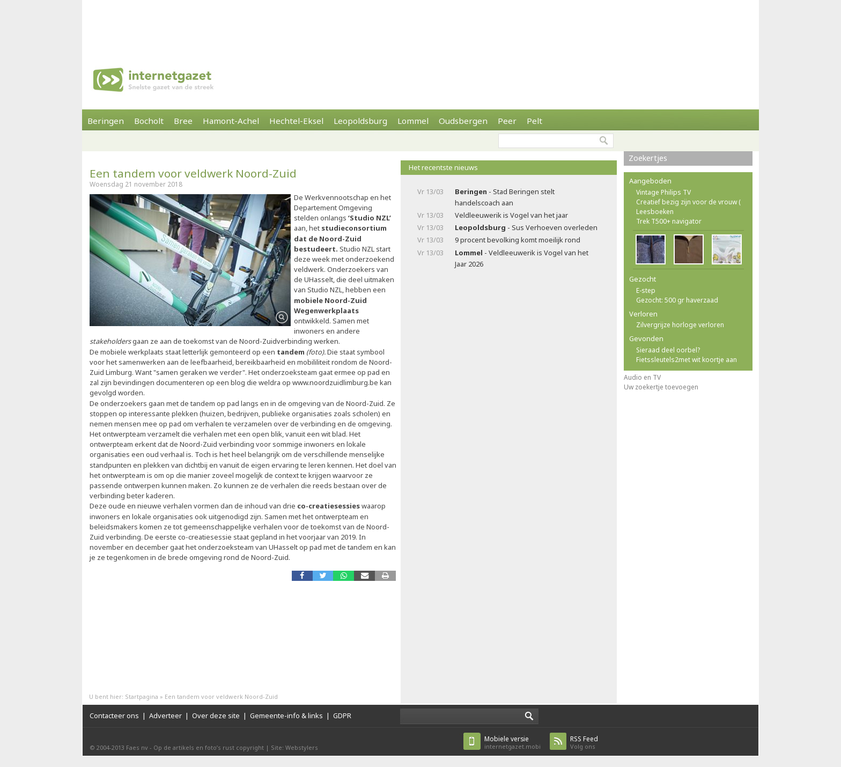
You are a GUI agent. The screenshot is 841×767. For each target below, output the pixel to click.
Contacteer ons (114, 715)
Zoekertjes (648, 158)
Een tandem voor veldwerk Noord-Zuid (193, 173)
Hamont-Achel (231, 120)
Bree (183, 120)
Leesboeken (655, 211)
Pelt (534, 120)
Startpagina (141, 696)
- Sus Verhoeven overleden (526, 227)
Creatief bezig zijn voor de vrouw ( (688, 201)
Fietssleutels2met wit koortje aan (686, 359)
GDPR (342, 715)
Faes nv (137, 747)
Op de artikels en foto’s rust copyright (208, 747)
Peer (507, 120)
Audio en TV (642, 377)
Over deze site (216, 715)
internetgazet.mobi (512, 742)
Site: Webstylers (294, 747)
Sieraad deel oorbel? (668, 350)
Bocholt (149, 120)
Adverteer (165, 715)
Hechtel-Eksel (296, 120)
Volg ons (584, 742)
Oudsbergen (463, 120)
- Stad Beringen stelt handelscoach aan (505, 197)
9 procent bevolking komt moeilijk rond (517, 240)
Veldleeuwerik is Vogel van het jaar (511, 215)
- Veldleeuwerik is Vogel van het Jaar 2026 (521, 258)
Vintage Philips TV (663, 192)
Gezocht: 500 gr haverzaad (677, 300)
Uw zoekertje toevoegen (661, 387)
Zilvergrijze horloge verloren (680, 324)
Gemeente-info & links (286, 715)
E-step (645, 290)
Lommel (413, 120)
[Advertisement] (420, 24)
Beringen (105, 120)
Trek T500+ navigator (669, 221)
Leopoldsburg (360, 120)
